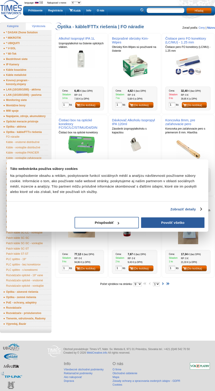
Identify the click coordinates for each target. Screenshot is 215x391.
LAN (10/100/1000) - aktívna (23, 89)
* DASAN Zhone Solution (22, 32)
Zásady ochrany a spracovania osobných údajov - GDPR (146, 380)
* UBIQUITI (13, 43)
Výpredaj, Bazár (16, 323)
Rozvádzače (14, 307)
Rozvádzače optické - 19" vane (24, 275)
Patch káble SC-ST (17, 248)
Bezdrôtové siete (17, 59)
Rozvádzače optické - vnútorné (24, 280)
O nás (100, 10)
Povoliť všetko (173, 222)
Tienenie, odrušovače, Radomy (26, 318)
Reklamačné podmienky (78, 373)
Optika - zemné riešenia (21, 297)
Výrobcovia (38, 26)
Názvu (211, 27)
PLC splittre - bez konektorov (23, 264)
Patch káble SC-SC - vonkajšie (24, 243)
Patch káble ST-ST (17, 253)
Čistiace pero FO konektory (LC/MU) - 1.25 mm (185, 40)
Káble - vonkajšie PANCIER (22, 152)
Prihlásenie (35, 10)
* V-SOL (11, 48)
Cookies (117, 384)
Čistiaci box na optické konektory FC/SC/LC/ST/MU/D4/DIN (78, 124)
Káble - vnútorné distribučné (22, 142)
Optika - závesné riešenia (22, 291)
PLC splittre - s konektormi (22, 269)
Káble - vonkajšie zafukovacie (23, 158)
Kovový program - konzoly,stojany (17, 82)
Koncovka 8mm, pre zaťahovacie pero (180, 122)
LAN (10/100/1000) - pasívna (23, 94)
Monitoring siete (16, 100)
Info (88, 10)
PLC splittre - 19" (16, 259)
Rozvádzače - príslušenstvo (23, 313)
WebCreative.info (97, 352)
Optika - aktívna (16, 126)
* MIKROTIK (13, 37)
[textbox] (165, 10)
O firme (116, 369)
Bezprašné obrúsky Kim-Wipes (130, 40)
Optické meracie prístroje (22, 121)
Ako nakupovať (73, 377)
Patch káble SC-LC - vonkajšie (24, 232)
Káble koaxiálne (16, 69)
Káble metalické (16, 75)
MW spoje (12, 110)
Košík (74, 10)
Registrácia (55, 10)
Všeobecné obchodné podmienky (83, 369)
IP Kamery (12, 64)
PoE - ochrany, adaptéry (21, 302)
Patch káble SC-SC (17, 237)
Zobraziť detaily (183, 209)
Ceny (202, 27)
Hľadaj (199, 10)
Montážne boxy (16, 105)
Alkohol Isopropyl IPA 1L (77, 38)
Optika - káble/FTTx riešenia (24, 132)
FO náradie (12, 136)
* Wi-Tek (11, 53)
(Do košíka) (87, 105)
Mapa (115, 377)
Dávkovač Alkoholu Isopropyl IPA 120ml (133, 122)
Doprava (69, 380)
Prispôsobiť (107, 222)
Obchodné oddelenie (124, 373)
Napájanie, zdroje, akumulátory (26, 116)
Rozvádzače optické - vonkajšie (25, 285)
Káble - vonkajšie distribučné (23, 147)
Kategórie (13, 26)
